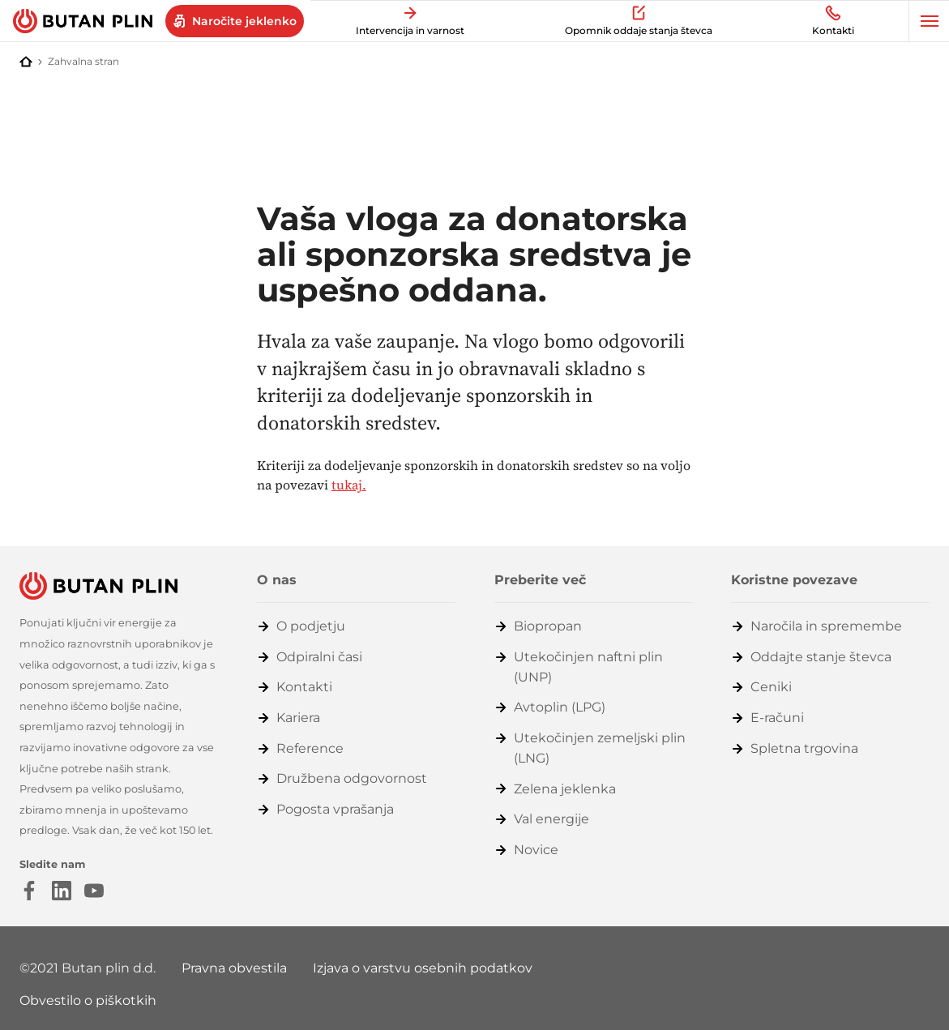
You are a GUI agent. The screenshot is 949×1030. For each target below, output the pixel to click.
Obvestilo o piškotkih (87, 1000)
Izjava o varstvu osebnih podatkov (422, 968)
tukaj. (348, 485)
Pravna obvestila (234, 968)
